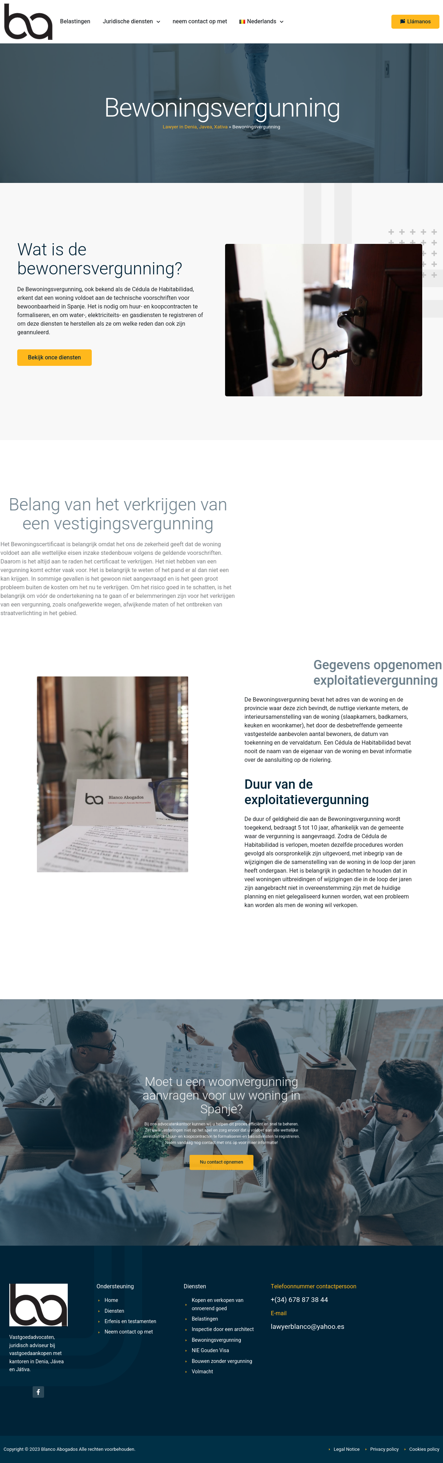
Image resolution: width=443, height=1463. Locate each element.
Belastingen (75, 21)
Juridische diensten (131, 21)
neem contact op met (200, 21)
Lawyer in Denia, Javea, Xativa (195, 127)
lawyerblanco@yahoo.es (307, 1327)
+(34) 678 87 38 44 (299, 1300)
